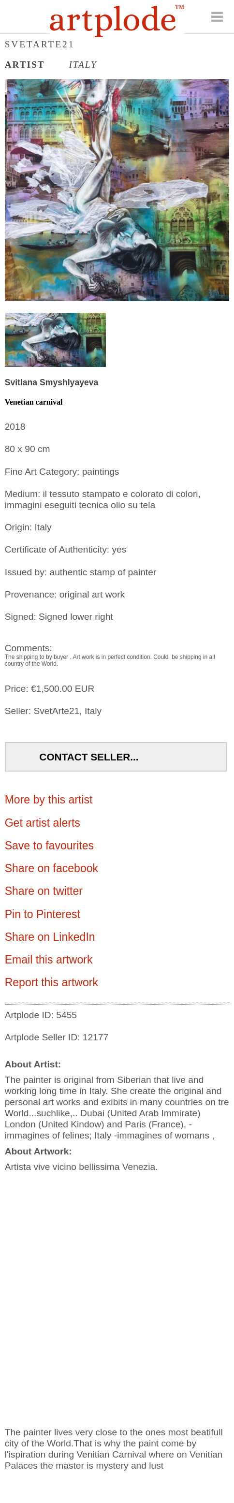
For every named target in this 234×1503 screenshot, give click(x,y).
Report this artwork (51, 982)
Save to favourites (49, 845)
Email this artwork (49, 959)
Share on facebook (51, 868)
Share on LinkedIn (50, 937)
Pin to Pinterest (42, 914)
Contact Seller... (88, 756)
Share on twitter (44, 891)
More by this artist (49, 799)
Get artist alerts (42, 823)
